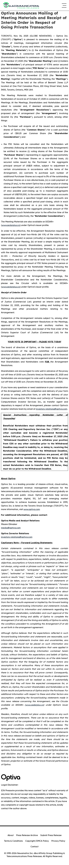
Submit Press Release (51, 835)
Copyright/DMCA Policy (37, 841)
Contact (34, 846)
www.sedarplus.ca (11, 225)
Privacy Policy (58, 841)
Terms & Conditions (13, 841)
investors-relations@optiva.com (51, 409)
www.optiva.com (31, 509)
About (11, 835)
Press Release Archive (27, 835)
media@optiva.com (11, 527)
